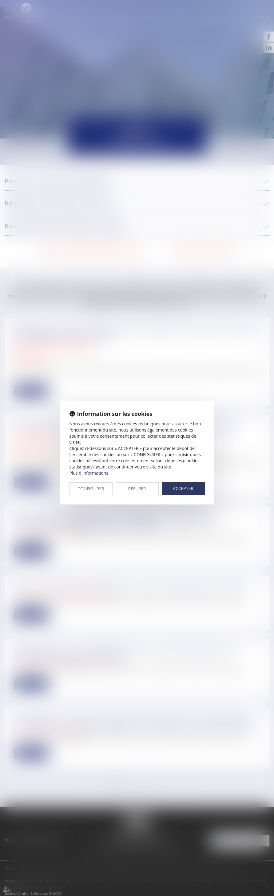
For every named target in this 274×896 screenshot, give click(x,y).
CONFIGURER (90, 489)
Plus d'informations (88, 473)
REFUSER (137, 489)
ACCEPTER (183, 488)
